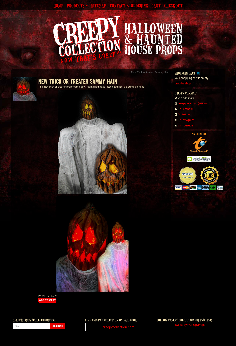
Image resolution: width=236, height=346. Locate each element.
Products (77, 6)
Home (58, 6)
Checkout (173, 6)
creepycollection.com (118, 327)
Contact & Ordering (129, 6)
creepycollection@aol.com (193, 103)
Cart (156, 6)
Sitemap (98, 6)
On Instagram (186, 120)
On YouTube (185, 125)
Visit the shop (183, 83)
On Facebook (185, 109)
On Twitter (184, 114)
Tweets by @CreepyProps (190, 324)
